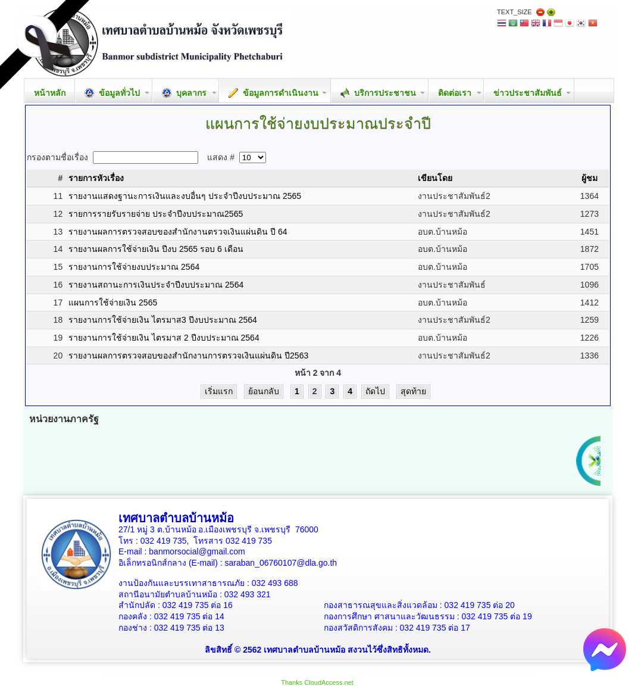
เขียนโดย (435, 178)
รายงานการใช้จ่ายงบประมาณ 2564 (133, 267)
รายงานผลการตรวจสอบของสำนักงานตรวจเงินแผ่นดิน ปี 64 (177, 231)
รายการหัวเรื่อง (96, 178)
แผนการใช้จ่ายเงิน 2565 (112, 302)
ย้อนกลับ (263, 391)
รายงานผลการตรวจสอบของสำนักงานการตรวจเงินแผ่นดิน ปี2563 (188, 355)
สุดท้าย (413, 391)
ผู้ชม (589, 178)
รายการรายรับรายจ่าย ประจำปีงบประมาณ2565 (155, 214)
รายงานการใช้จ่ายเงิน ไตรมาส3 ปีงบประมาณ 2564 (162, 320)
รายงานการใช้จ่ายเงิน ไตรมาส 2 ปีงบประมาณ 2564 (163, 337)
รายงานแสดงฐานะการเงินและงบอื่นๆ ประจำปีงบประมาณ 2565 (184, 196)
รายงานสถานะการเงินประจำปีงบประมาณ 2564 (155, 284)
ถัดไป (375, 391)
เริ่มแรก (219, 391)
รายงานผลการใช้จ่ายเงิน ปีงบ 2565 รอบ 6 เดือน (155, 249)
